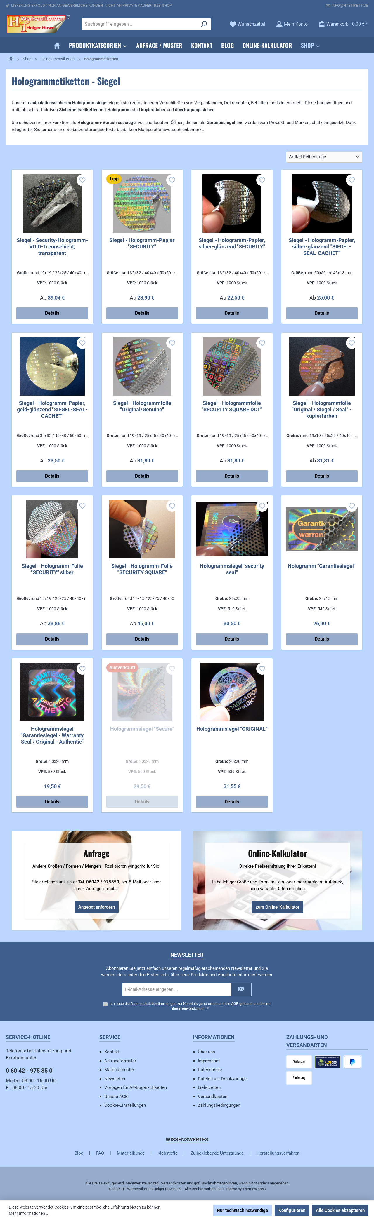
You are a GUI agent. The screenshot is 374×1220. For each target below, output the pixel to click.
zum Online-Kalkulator (277, 907)
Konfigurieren (291, 1210)
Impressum (209, 1061)
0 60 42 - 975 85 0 (29, 1070)
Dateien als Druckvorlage (222, 1078)
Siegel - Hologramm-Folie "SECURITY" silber (52, 569)
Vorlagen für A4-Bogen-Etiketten (135, 1087)
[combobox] (140, 24)
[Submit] (241, 989)
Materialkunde (131, 1153)
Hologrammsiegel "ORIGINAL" (231, 729)
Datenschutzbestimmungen (153, 1003)
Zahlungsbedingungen (219, 1105)
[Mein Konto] (291, 24)
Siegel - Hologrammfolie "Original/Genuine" (142, 406)
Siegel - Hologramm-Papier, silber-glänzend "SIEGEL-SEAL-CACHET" (322, 246)
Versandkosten (212, 1096)
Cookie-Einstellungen (125, 1105)
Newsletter (115, 1078)
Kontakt (112, 1051)
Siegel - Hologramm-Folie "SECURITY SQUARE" (142, 569)
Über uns (206, 1051)
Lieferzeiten (209, 1087)
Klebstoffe (167, 1153)
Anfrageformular (120, 1061)
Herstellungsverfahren (278, 1153)
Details (52, 313)
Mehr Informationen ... (29, 1213)
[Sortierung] (324, 157)
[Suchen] (204, 24)
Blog (79, 1153)
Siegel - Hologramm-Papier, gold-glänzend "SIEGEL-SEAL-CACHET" (52, 409)
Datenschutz (210, 1069)
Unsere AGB (116, 1096)
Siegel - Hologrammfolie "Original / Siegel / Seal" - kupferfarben (322, 409)
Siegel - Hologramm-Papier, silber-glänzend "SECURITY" (232, 243)
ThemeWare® (254, 1189)
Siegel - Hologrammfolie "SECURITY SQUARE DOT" (232, 406)
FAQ (100, 1153)
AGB (234, 1003)
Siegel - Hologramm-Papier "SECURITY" (142, 243)
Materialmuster (119, 1069)
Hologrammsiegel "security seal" (232, 569)
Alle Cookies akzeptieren (340, 1210)
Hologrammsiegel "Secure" (142, 729)
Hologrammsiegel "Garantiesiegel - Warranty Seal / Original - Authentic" (52, 735)
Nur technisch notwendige (242, 1210)
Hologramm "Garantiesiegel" (322, 566)
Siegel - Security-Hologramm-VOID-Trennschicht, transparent (52, 246)
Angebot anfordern (96, 907)
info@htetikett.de (349, 5)
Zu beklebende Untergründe (217, 1153)
